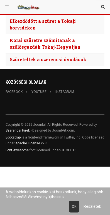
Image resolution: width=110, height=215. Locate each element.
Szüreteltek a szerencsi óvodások (48, 59)
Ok (74, 207)
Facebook (14, 92)
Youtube (39, 92)
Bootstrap (13, 137)
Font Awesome (17, 150)
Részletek (92, 206)
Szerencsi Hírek (18, 130)
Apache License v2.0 (31, 143)
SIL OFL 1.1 (68, 150)
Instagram (64, 92)
